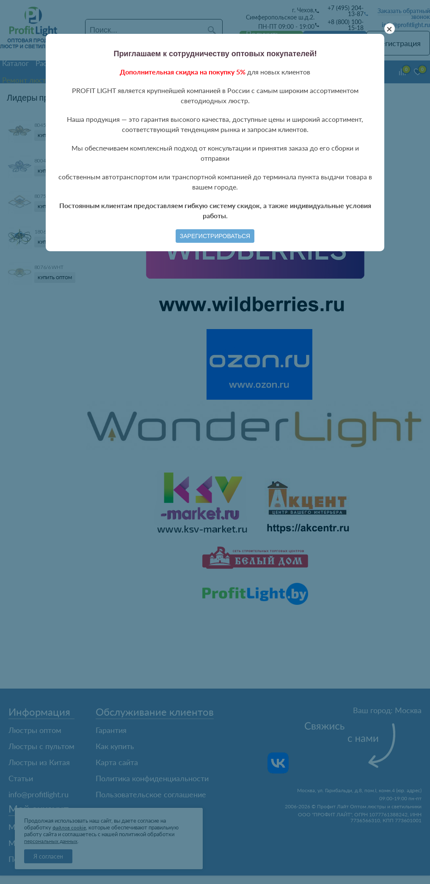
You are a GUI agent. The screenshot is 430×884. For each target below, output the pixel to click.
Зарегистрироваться (215, 236)
